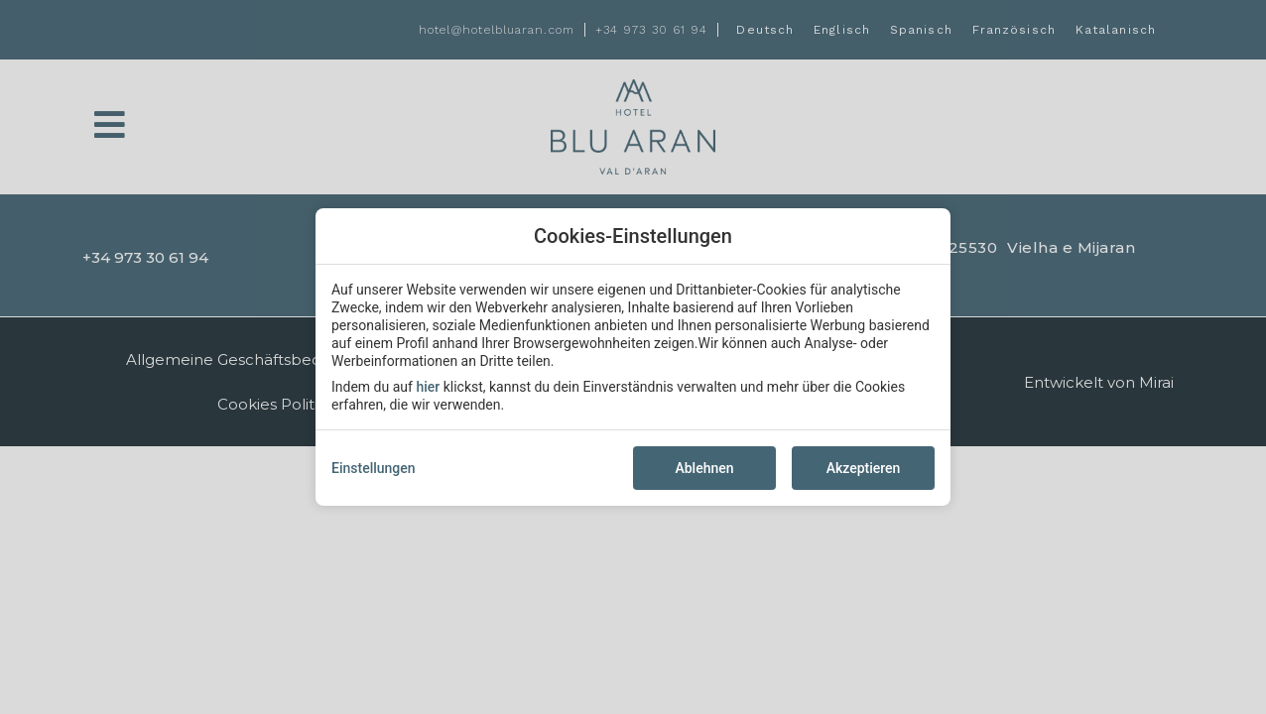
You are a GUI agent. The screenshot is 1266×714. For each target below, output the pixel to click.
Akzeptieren (863, 468)
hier (428, 387)
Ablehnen (704, 468)
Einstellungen (373, 468)
